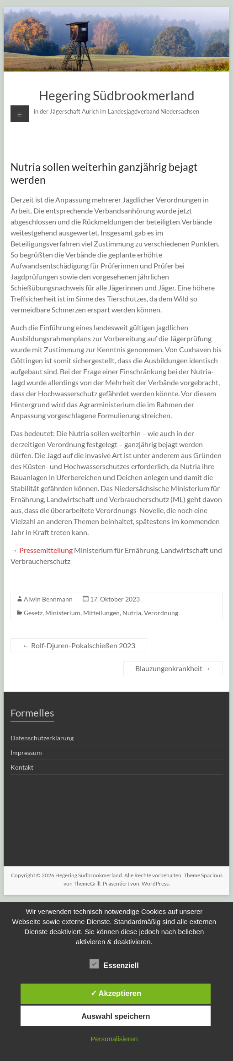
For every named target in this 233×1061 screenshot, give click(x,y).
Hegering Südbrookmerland (117, 95)
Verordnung (161, 613)
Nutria (131, 613)
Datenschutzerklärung (42, 738)
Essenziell (114, 964)
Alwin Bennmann (48, 599)
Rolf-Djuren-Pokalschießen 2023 (78, 645)
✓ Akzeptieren (116, 993)
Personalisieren (114, 1039)
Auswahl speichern (115, 1016)
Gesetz (33, 613)
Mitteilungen (101, 613)
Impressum (26, 752)
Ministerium (62, 613)
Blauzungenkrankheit (173, 668)
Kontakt (22, 767)
